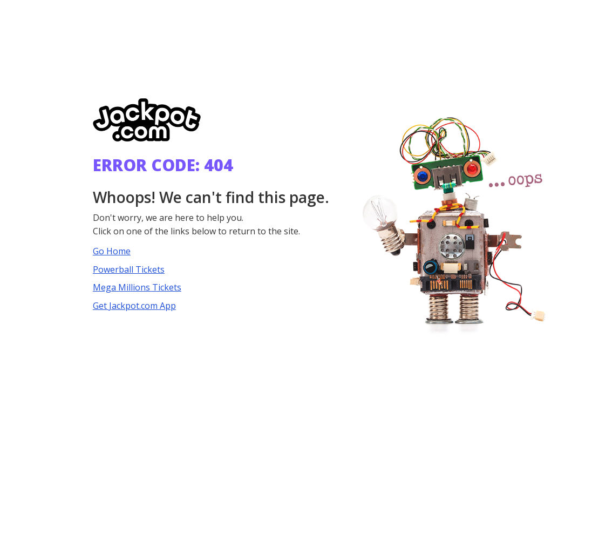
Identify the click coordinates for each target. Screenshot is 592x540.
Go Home (112, 251)
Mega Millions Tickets (137, 287)
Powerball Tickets (129, 269)
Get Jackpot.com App (134, 306)
